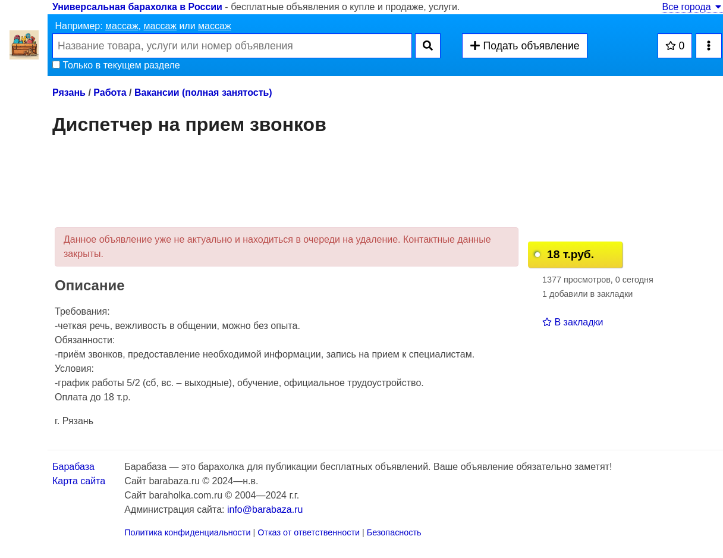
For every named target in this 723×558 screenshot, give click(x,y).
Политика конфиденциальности (187, 532)
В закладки (572, 322)
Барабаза (73, 467)
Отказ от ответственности (308, 532)
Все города (692, 7)
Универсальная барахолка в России (137, 7)
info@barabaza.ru (265, 509)
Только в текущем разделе (116, 65)
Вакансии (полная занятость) (203, 92)
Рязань (69, 92)
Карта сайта (78, 481)
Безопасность (394, 532)
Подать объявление (524, 46)
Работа (109, 92)
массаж (122, 26)
